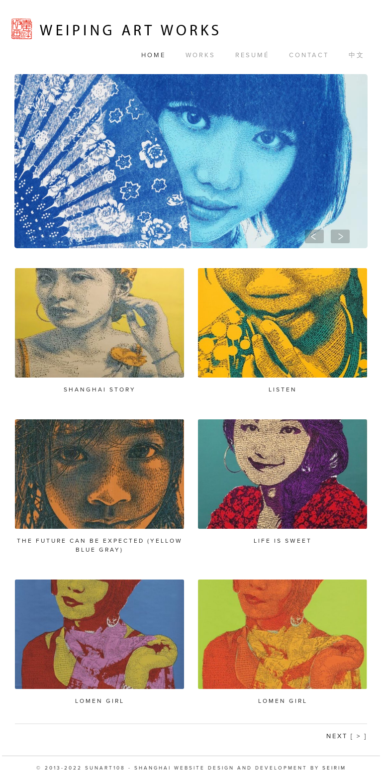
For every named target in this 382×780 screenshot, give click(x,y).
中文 (357, 55)
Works (200, 55)
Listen (283, 389)
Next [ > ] (346, 736)
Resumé (252, 55)
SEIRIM (334, 768)
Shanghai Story (100, 389)
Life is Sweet (283, 540)
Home (153, 55)
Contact (309, 55)
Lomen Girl (99, 700)
